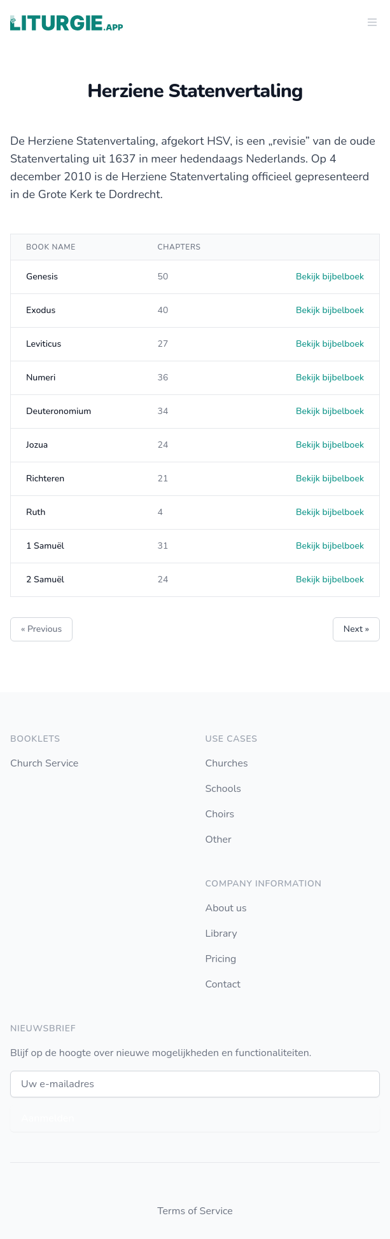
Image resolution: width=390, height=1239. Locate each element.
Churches (226, 763)
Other (218, 840)
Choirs (220, 814)
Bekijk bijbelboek (330, 277)
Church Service (44, 763)
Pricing (221, 959)
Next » (356, 629)
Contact (222, 984)
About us (226, 908)
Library (221, 934)
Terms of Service (195, 1211)
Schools (223, 789)
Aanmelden (47, 1118)
